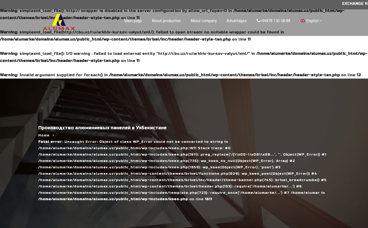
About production (166, 20)
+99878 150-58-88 (273, 20)
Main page (133, 20)
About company (204, 20)
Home (44, 135)
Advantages (237, 20)
